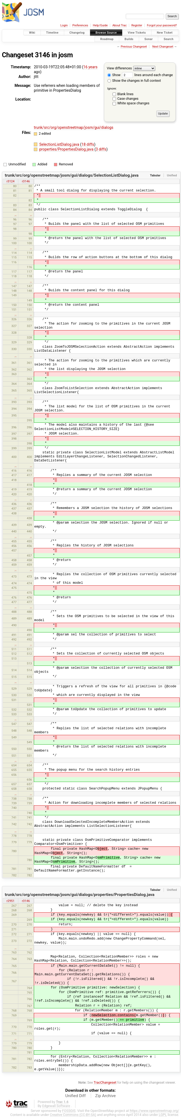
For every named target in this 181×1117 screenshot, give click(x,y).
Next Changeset (162, 46)
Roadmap (107, 39)
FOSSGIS (68, 1111)
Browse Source (106, 32)
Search (168, 39)
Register (136, 25)
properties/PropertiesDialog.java (66, 149)
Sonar (148, 39)
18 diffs (87, 144)
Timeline (52, 32)
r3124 (10, 181)
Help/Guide (100, 25)
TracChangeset (105, 1082)
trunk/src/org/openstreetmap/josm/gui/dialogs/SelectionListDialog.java (72, 175)
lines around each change (147, 75)
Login (64, 25)
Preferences (80, 25)
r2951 (10, 901)
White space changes (133, 103)
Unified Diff (75, 1095)
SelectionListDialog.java (59, 144)
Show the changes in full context (134, 81)
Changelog (77, 32)
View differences (119, 68)
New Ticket (165, 32)
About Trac (120, 25)
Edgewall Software (56, 1106)
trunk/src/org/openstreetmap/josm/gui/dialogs (73, 127)
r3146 (26, 181)
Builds (129, 39)
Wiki (32, 32)
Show (114, 75)
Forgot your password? (162, 25)
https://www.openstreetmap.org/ (154, 1111)
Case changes (128, 99)
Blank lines (125, 94)
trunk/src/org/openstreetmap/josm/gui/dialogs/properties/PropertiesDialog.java (79, 894)
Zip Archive (105, 1095)
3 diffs (101, 149)
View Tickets (137, 32)
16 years (90, 67)
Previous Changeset (134, 46)
